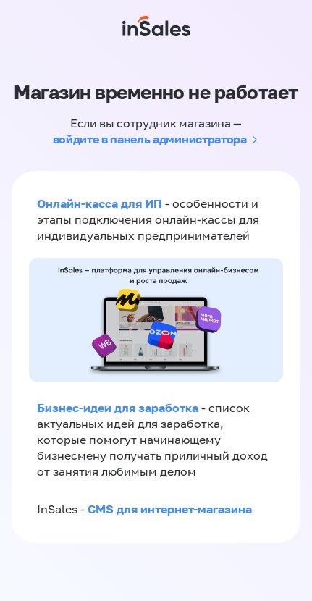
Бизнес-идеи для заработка (117, 407)
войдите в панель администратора (150, 139)
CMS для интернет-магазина (170, 509)
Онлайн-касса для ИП (99, 203)
